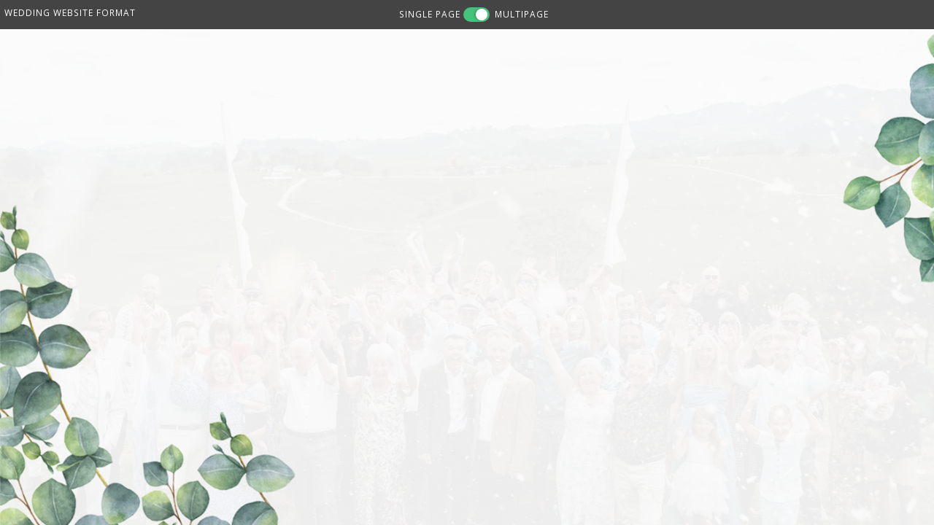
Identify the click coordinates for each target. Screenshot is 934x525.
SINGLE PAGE (429, 14)
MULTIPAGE (522, 14)
